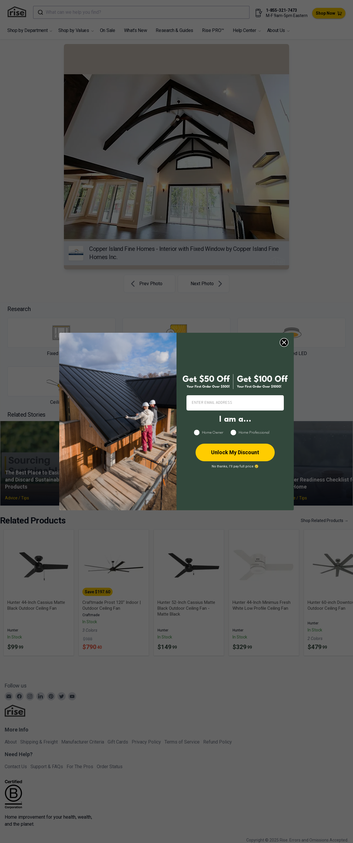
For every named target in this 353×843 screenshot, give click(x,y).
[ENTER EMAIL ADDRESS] (235, 403)
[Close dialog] (284, 342)
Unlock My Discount (235, 452)
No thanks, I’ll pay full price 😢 (235, 466)
